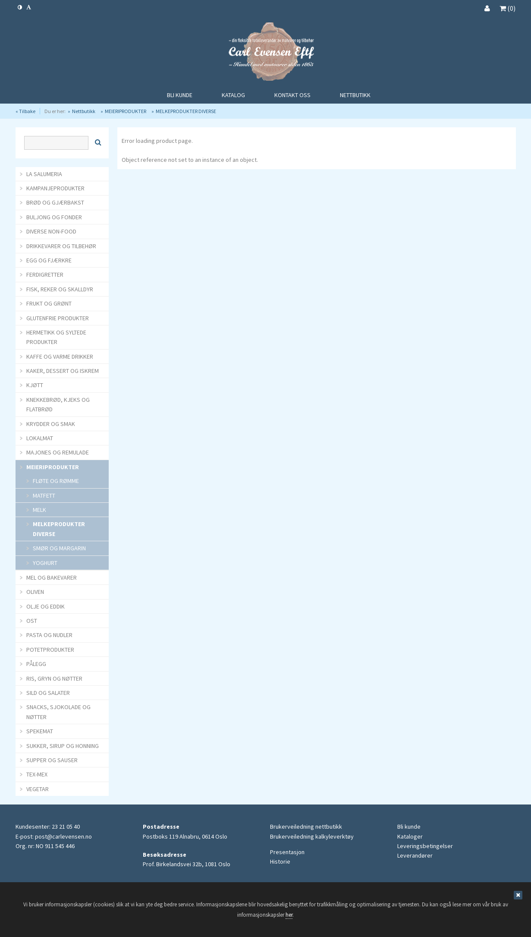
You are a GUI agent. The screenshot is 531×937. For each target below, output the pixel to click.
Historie (280, 861)
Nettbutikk (83, 111)
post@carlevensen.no (63, 836)
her (289, 914)
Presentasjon (287, 852)
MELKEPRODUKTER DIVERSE (186, 111)
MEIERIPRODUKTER (125, 111)
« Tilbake (25, 111)
